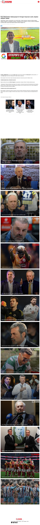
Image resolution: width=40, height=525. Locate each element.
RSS (27, 521)
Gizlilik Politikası (18, 521)
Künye (12, 521)
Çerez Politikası (24, 521)
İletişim (15, 521)
